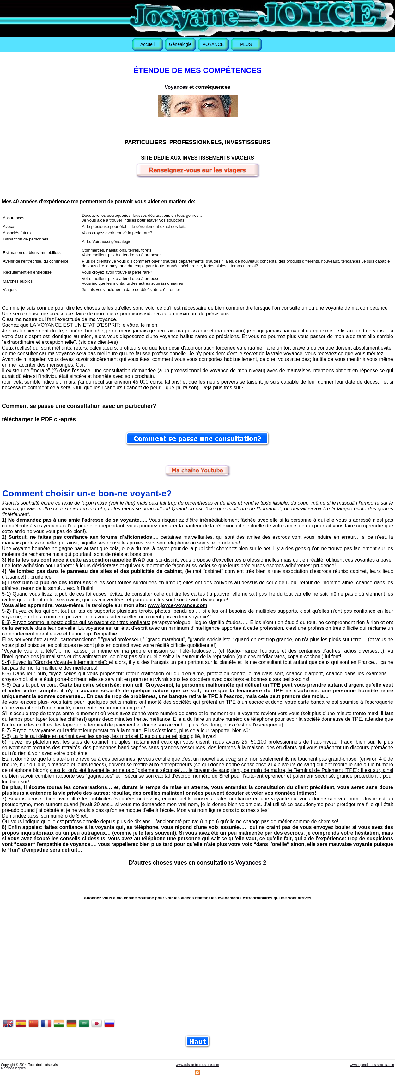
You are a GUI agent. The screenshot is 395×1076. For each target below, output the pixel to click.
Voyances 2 (250, 863)
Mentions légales (13, 1068)
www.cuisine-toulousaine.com (197, 1065)
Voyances (176, 87)
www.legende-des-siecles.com (372, 1065)
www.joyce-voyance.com (177, 605)
